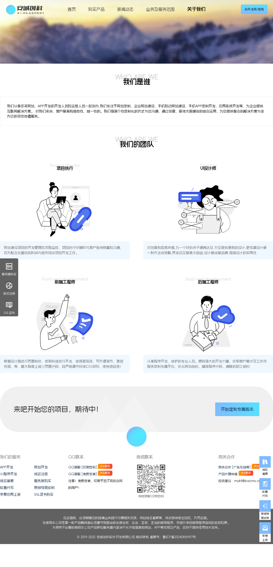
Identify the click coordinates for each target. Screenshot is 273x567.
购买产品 (96, 9)
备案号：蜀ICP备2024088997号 (173, 537)
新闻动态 (125, 9)
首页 (72, 9)
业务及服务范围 (160, 9)
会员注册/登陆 (254, 9)
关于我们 (196, 9)
